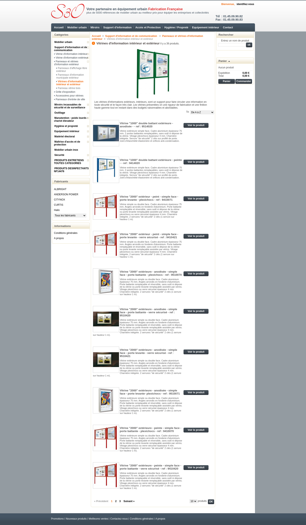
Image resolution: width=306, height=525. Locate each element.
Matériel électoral (64, 136)
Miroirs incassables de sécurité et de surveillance (69, 106)
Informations (62, 226)
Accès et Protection (148, 27)
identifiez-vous (245, 4)
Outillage (59, 112)
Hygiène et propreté (66, 126)
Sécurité (59, 155)
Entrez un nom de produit (235, 40)
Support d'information (117, 27)
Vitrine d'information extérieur (72, 57)
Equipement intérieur (205, 27)
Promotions (57, 518)
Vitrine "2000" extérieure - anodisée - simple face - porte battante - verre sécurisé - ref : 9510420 (148, 312)
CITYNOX (59, 199)
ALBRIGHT (60, 189)
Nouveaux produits (76, 518)
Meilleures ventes (98, 518)
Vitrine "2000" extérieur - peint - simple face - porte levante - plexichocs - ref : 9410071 (149, 198)
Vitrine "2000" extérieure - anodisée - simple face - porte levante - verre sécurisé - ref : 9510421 (148, 353)
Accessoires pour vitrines (69, 95)
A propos (59, 238)
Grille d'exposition (65, 91)
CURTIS (58, 204)
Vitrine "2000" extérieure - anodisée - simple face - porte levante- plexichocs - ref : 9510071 (150, 392)
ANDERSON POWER (66, 194)
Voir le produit (196, 125)
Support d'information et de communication (70, 49)
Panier (223, 61)
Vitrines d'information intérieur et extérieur (69, 83)
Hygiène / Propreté (176, 27)
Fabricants (61, 181)
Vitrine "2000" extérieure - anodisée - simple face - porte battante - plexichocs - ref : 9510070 (151, 273)
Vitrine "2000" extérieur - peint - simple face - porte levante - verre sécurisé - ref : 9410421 (149, 236)
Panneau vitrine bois (69, 88)
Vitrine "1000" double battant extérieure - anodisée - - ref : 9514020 (146, 125)
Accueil (59, 27)
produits (202, 501)
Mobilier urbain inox (66, 149)
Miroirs (94, 27)
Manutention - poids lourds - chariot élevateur (71, 119)
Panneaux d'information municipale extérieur (70, 76)
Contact (228, 27)
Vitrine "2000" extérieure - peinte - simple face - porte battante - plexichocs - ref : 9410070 (150, 429)
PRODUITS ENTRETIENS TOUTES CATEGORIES (69, 162)
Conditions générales (65, 233)
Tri (187, 111)
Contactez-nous (119, 518)
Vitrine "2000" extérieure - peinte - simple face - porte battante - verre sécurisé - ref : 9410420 (150, 467)
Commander (243, 81)
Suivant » (129, 501)
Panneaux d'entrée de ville (70, 99)
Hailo (57, 210)
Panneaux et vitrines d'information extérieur (66, 63)
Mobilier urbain (77, 27)
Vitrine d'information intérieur (71, 54)
